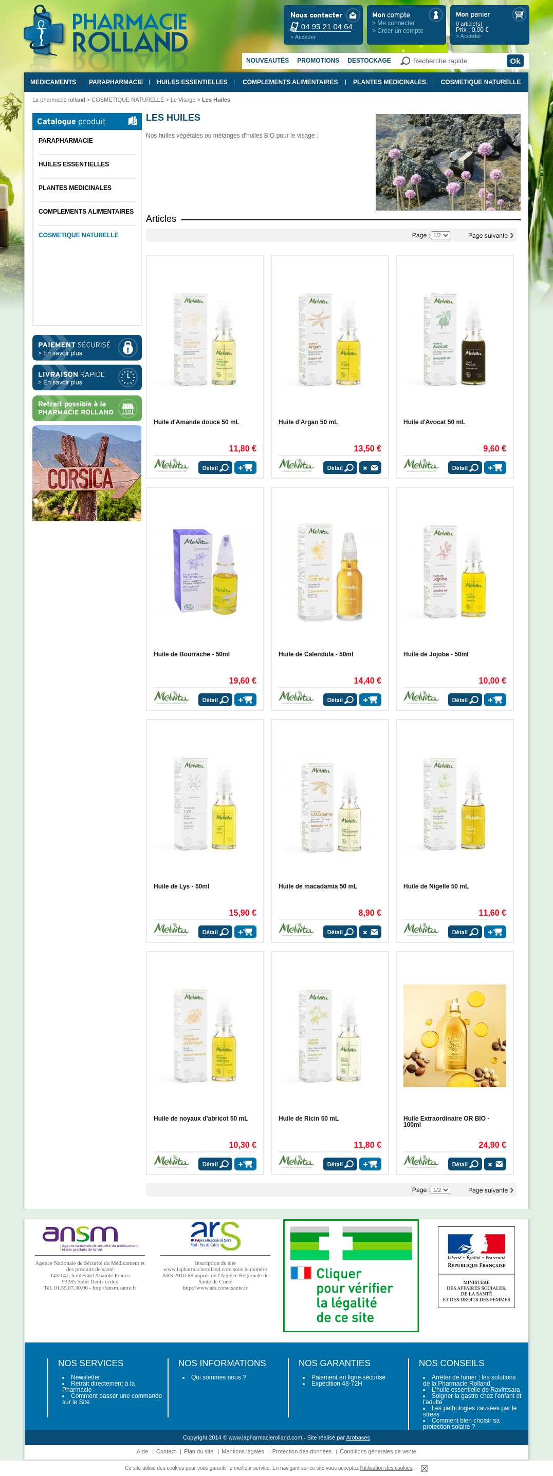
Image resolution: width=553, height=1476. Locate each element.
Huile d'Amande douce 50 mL (196, 422)
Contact (166, 1451)
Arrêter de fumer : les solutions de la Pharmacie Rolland (469, 1380)
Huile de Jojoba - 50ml (436, 654)
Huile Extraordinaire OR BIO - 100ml (446, 1121)
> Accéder (303, 37)
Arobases (358, 1437)
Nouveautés (267, 60)
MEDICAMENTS (53, 82)
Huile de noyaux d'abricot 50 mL (201, 1118)
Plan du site (198, 1451)
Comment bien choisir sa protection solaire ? (461, 1423)
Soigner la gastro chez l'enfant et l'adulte (472, 1399)
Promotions (318, 60)
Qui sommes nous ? (218, 1377)
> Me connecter (393, 23)
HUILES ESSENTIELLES (192, 82)
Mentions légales (243, 1451)
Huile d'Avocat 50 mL (434, 422)
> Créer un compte (397, 30)
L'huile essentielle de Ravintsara (476, 1389)
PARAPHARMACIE (116, 82)
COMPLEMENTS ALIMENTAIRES (290, 82)
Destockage (369, 60)
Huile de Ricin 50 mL (309, 1118)
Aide (142, 1451)
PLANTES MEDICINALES (389, 82)
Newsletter (85, 1377)
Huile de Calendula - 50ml (316, 654)
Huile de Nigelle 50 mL (436, 886)
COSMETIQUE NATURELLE (481, 82)
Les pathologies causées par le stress (470, 1411)
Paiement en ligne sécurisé (348, 1377)
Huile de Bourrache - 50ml (192, 654)
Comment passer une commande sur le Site (112, 1399)
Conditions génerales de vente (378, 1451)
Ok (515, 60)
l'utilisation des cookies (386, 1468)
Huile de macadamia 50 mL (318, 886)
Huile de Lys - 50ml (181, 886)
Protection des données (302, 1451)
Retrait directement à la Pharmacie (98, 1386)
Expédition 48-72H (336, 1383)
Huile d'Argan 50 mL (308, 422)
